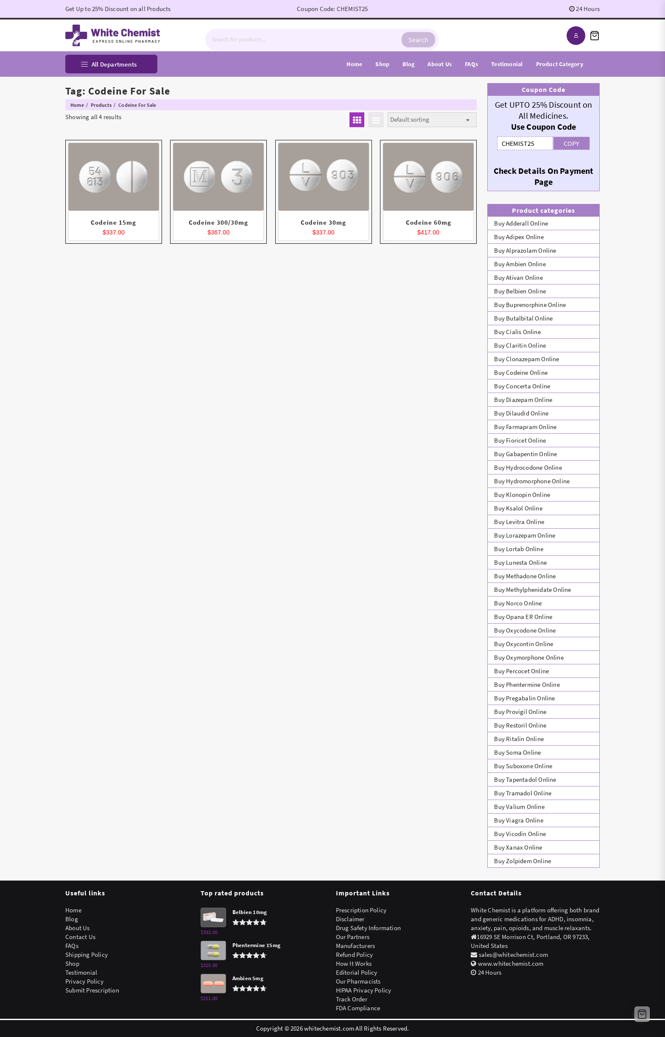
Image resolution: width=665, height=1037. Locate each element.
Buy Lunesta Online (520, 562)
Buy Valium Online (519, 807)
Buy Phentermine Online (526, 684)
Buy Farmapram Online (525, 427)
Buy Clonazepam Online (526, 359)
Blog (71, 919)
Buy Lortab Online (518, 549)
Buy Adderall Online (521, 223)
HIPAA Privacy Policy (363, 990)
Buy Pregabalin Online (524, 698)
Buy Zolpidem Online (522, 861)
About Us (77, 928)
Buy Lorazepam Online (524, 535)
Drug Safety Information (368, 928)
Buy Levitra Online (519, 522)
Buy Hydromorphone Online (532, 481)
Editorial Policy (356, 972)
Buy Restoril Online (520, 725)
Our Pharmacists (358, 981)
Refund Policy (354, 955)
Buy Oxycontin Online (523, 644)
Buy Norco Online (518, 603)
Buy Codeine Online (521, 372)
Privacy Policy (84, 981)
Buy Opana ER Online (523, 617)
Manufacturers (355, 946)
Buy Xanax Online (518, 847)
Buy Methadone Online (525, 576)
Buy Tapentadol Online (525, 779)
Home (73, 910)
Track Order (351, 999)
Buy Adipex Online (518, 237)
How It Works (354, 963)
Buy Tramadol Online (522, 793)
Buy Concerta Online (522, 386)
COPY (571, 143)
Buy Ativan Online (518, 277)
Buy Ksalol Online (518, 508)
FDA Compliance (358, 1008)
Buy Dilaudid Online (521, 413)
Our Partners (352, 937)
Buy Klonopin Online (522, 495)
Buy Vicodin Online (520, 834)
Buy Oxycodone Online (525, 630)
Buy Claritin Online (520, 345)
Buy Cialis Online (517, 332)
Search (418, 35)
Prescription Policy (361, 910)
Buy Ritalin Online (519, 739)
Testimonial (81, 972)
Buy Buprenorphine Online (530, 305)
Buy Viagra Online (518, 820)
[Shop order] (432, 119)
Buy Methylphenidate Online (532, 589)
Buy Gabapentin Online (525, 454)
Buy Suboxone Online (523, 766)
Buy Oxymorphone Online (528, 657)
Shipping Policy (86, 955)
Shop (72, 963)
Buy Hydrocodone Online (528, 467)
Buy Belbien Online (520, 291)
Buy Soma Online (517, 752)
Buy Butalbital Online (523, 318)
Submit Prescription (92, 990)
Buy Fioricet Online (520, 440)
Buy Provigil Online (520, 712)
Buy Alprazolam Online (525, 250)
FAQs (71, 946)
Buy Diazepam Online (523, 400)
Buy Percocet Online (521, 671)
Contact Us (80, 937)
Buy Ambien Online (519, 264)
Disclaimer (350, 919)
